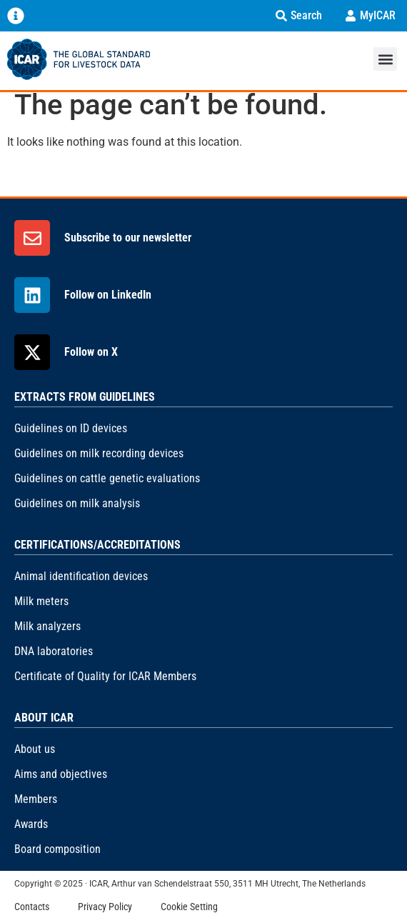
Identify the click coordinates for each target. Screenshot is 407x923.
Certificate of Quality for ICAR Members (105, 676)
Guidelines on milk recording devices (99, 453)
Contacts (31, 906)
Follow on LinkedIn (107, 294)
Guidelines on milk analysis (77, 503)
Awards (31, 824)
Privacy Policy (105, 906)
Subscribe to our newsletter (127, 237)
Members (35, 799)
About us (34, 749)
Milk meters (41, 601)
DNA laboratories (53, 651)
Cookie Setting (189, 906)
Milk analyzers (47, 626)
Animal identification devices (81, 576)
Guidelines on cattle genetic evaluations (107, 478)
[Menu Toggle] (15, 15)
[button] (385, 59)
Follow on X (91, 352)
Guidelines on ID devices (70, 428)
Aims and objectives (60, 774)
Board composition (57, 849)
